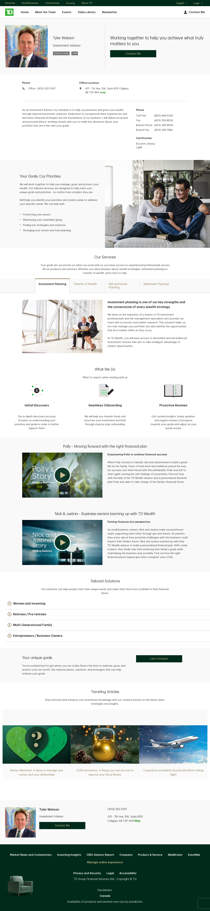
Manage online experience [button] (105, 862)
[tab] (52, 285)
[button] (62, 475)
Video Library (87, 12)
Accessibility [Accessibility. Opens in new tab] (128, 873)
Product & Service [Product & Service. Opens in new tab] (150, 855)
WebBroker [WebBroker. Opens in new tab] (175, 855)
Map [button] (137, 821)
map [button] (103, 92)
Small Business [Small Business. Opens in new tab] (30, 3)
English (182, 3)
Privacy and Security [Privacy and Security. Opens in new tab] (87, 873)
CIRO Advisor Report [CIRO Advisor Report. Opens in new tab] (100, 855)
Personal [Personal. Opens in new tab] (10, 3)
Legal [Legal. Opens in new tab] (110, 873)
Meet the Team (45, 12)
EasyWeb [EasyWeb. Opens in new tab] (194, 855)
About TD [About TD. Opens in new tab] (87, 3)
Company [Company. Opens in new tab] (126, 855)
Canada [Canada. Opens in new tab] (105, 896)
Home (25, 12)
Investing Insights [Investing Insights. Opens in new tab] (69, 855)
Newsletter (109, 12)
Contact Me (194, 12)
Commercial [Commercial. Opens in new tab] (52, 3)
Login (198, 3)
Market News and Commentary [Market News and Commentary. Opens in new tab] (31, 855)
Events (66, 12)
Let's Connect (159, 658)
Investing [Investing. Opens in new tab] (70, 3)
